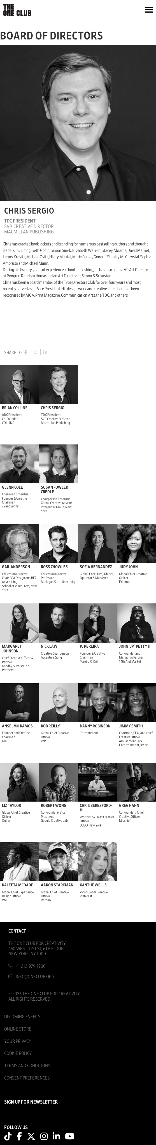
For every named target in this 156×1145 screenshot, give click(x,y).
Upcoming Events (22, 1016)
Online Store (17, 1029)
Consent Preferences (27, 1078)
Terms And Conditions (27, 1065)
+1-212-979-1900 (31, 966)
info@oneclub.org (35, 976)
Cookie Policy (18, 1053)
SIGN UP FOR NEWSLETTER (31, 1102)
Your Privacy (17, 1041)
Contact (17, 931)
